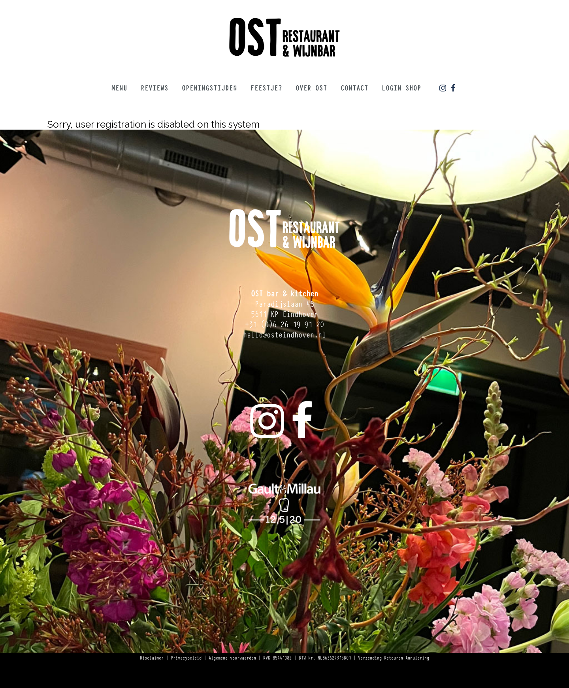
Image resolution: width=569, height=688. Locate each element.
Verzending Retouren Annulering (393, 657)
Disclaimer (152, 657)
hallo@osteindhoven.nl (284, 334)
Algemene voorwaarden (232, 657)
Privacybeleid (186, 657)
